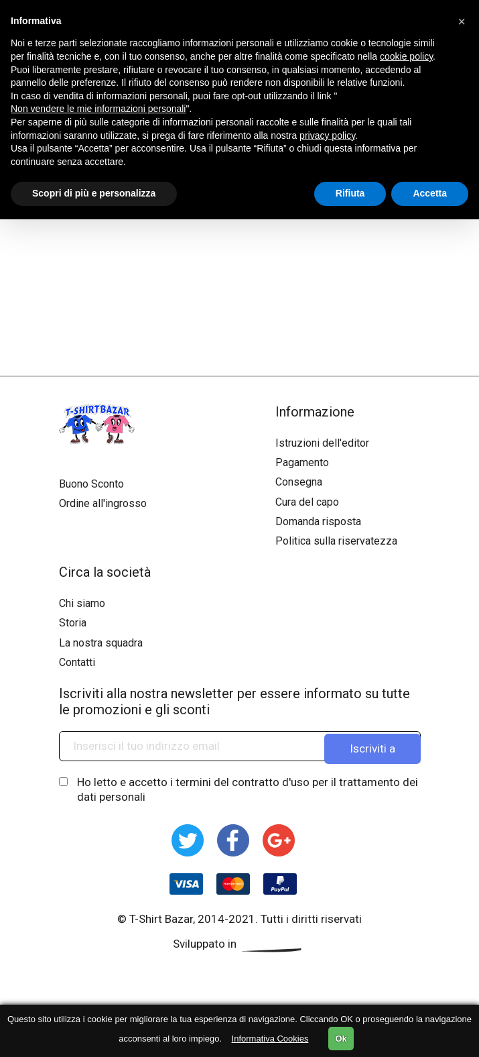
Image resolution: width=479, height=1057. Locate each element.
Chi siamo (82, 603)
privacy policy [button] (327, 135)
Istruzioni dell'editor (322, 443)
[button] (461, 21)
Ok (340, 1039)
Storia (72, 622)
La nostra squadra (101, 642)
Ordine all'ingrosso (103, 503)
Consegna (298, 482)
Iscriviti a (372, 746)
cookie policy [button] (406, 56)
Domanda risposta (318, 521)
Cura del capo (307, 502)
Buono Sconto (91, 484)
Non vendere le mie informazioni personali (98, 108)
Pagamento (302, 462)
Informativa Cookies (270, 1039)
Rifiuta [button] (350, 193)
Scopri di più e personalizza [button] (93, 193)
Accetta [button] (430, 193)
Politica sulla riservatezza (336, 541)
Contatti (77, 662)
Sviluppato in (239, 943)
